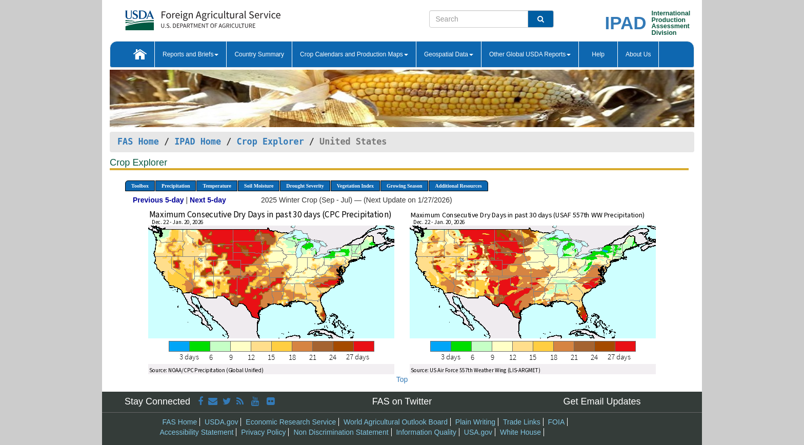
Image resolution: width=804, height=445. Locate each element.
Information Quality (426, 432)
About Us (638, 54)
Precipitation (176, 186)
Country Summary (259, 54)
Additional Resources (458, 186)
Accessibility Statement (197, 432)
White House (520, 432)
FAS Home (138, 141)
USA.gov (478, 432)
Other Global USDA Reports (530, 54)
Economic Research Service (291, 422)
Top (402, 379)
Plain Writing (475, 422)
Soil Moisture (258, 186)
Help (598, 54)
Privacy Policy (263, 432)
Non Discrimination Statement (340, 432)
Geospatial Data (448, 54)
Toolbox (140, 186)
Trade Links (521, 422)
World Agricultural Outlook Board (396, 422)
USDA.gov (221, 422)
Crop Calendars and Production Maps (354, 54)
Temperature (217, 186)
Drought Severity (305, 186)
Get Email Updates (601, 401)
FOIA (556, 422)
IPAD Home (197, 141)
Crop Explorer (270, 141)
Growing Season (405, 186)
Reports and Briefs (190, 54)
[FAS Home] (177, 16)
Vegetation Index (355, 186)
